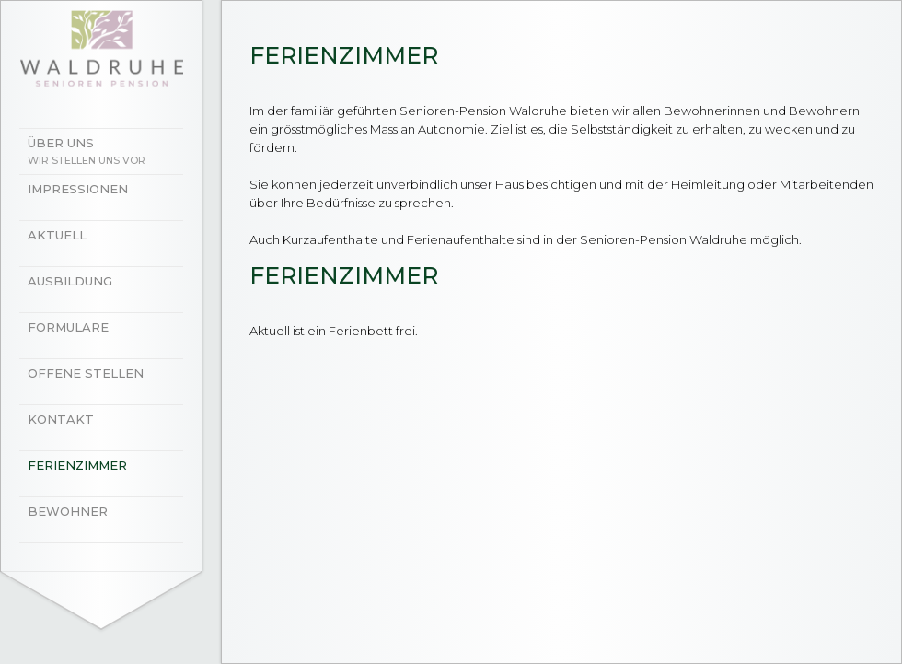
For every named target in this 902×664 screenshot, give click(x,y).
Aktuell (57, 234)
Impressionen (78, 188)
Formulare (68, 327)
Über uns (110, 152)
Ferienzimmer (77, 465)
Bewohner (68, 511)
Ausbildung (70, 281)
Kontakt (61, 419)
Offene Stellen (86, 373)
